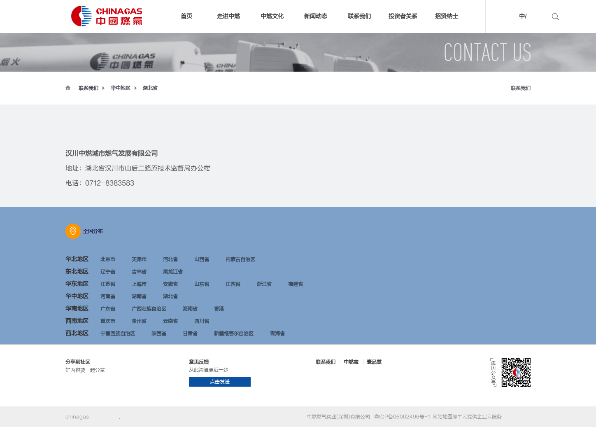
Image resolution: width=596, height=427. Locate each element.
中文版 (510, 17)
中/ (522, 16)
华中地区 (120, 88)
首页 (186, 16)
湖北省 (150, 88)
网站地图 (441, 417)
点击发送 (220, 382)
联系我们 (88, 88)
